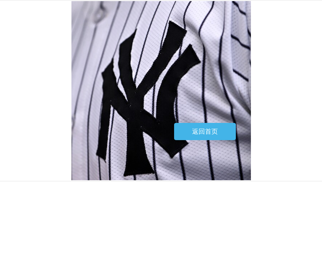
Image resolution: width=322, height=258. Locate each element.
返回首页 (205, 131)
